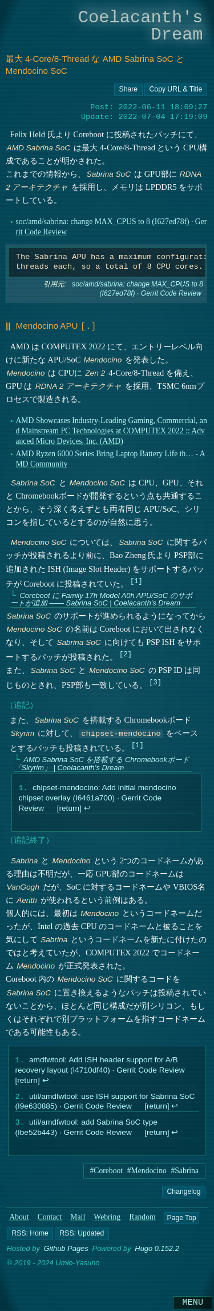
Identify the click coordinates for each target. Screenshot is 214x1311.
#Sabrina (185, 1174)
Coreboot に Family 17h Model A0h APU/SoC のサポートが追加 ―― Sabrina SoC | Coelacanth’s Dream (101, 598)
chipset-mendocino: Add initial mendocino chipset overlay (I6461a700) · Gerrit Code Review (97, 798)
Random (142, 1220)
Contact (50, 1220)
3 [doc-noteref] (155, 681)
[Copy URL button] (128, 89)
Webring (107, 1220)
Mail (77, 1220)
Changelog (183, 1195)
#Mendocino (147, 1174)
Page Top (181, 1221)
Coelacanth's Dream (140, 26)
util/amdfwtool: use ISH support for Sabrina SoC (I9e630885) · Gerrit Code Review (105, 1103)
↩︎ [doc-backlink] (87, 808)
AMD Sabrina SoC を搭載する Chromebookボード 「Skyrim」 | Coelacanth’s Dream (101, 763)
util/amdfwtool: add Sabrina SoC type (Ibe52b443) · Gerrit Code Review (86, 1131)
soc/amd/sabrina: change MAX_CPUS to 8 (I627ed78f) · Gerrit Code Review (137, 288)
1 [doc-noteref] (136, 579)
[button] (30, 1237)
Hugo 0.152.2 (157, 1252)
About (19, 1220)
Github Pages (65, 1252)
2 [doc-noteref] (125, 653)
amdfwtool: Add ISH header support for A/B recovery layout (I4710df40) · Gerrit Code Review (99, 1066)
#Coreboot (106, 1174)
